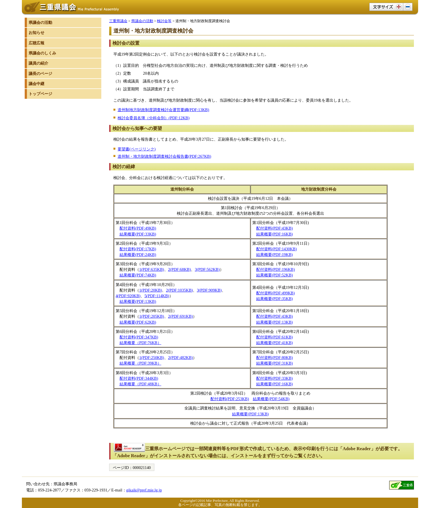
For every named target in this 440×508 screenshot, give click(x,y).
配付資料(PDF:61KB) (274, 337)
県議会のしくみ (42, 53)
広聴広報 (36, 43)
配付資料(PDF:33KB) (274, 378)
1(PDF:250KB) (151, 357)
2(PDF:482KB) (180, 357)
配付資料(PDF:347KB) (139, 337)
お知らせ (36, 32)
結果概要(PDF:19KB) (274, 254)
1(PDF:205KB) (151, 316)
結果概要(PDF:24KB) (138, 254)
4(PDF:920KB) (128, 296)
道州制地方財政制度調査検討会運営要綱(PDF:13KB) (163, 109)
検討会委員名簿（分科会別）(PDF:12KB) (153, 118)
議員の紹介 (38, 63)
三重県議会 (118, 21)
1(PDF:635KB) (151, 269)
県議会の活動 (142, 21)
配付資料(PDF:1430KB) (276, 249)
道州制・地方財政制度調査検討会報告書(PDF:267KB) (164, 156)
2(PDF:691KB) (180, 316)
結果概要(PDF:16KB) (274, 234)
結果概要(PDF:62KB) (138, 322)
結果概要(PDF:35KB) (274, 298)
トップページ (40, 93)
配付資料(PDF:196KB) (275, 269)
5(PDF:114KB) (157, 296)
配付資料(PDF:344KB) (139, 378)
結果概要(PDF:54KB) (271, 399)
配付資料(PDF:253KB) (229, 399)
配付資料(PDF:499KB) (275, 293)
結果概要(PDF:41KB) (274, 342)
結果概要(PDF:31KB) (274, 363)
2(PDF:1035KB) (179, 290)
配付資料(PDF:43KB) (274, 228)
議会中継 (36, 83)
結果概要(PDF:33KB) (138, 234)
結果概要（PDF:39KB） (140, 363)
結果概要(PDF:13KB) (138, 301)
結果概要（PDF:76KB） (140, 342)
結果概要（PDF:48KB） (140, 384)
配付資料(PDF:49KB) (138, 228)
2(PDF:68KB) (179, 269)
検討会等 (164, 21)
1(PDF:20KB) (150, 290)
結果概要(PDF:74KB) (138, 275)
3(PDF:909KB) (209, 290)
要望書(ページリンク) (137, 149)
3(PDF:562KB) (207, 269)
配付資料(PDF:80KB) (274, 357)
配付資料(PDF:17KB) (138, 249)
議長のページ (40, 73)
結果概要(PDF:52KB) (274, 275)
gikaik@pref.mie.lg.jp (144, 490)
